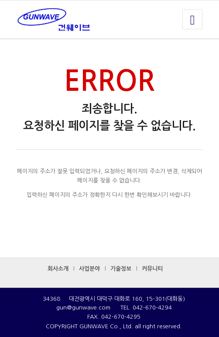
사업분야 (89, 269)
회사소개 (58, 269)
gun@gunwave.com (83, 307)
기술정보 (120, 269)
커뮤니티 (152, 269)
